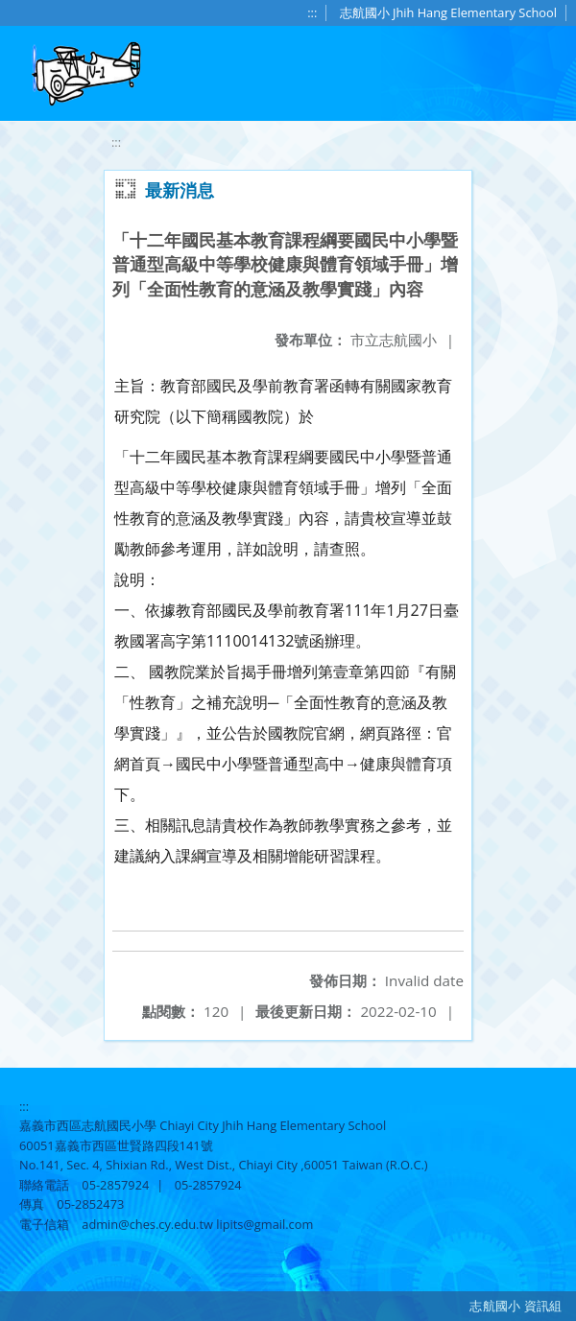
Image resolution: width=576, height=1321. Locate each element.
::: (312, 12)
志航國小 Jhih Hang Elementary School (448, 12)
